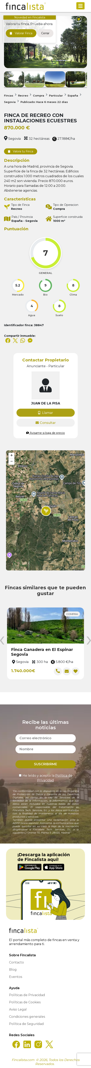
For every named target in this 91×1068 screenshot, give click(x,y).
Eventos (15, 977)
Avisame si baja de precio (45, 433)
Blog (13, 969)
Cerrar (45, 33)
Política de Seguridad (26, 1024)
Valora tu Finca (20, 151)
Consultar (46, 423)
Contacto (16, 962)
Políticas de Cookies (25, 1002)
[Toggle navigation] (80, 5)
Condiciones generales (27, 1017)
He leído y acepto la (45, 778)
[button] (46, 511)
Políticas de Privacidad (27, 995)
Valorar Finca (21, 33)
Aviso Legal (18, 1009)
